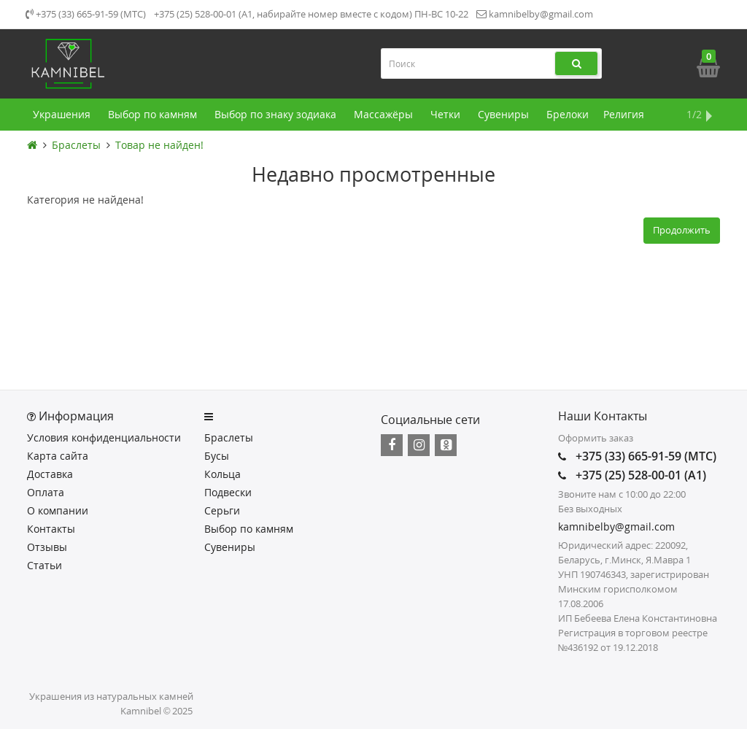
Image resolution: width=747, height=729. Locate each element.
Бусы (216, 456)
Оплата (45, 492)
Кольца (222, 474)
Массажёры (385, 114)
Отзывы (47, 547)
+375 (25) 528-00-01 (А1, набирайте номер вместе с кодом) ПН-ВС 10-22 (311, 13)
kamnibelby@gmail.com (534, 13)
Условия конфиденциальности (104, 437)
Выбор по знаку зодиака (276, 114)
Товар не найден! (159, 145)
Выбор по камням (154, 114)
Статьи (44, 565)
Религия (623, 114)
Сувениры (505, 114)
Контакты (51, 529)
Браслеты (76, 145)
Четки (446, 114)
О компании (57, 510)
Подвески (228, 492)
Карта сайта (57, 456)
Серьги (222, 510)
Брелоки (567, 114)
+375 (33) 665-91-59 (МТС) (86, 13)
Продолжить (682, 229)
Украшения (63, 114)
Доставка (50, 474)
